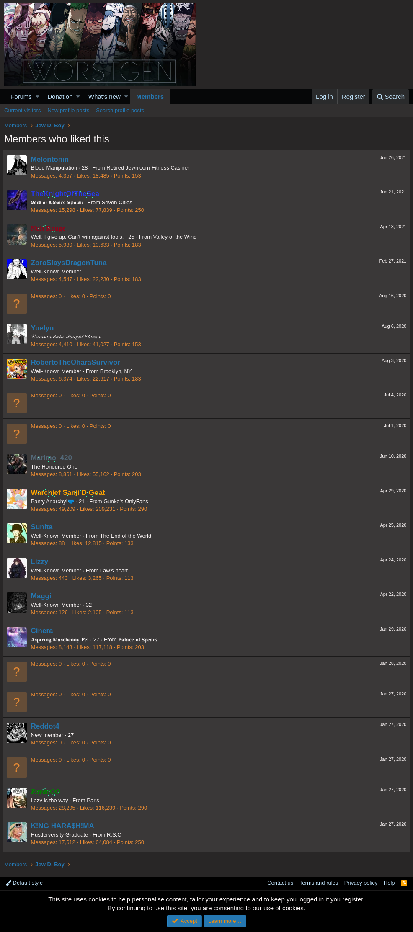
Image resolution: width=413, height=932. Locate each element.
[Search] (390, 96)
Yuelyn (44, 328)
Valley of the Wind (177, 237)
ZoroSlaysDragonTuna (71, 263)
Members (150, 96)
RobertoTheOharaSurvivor (78, 362)
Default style (24, 883)
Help (389, 883)
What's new (104, 96)
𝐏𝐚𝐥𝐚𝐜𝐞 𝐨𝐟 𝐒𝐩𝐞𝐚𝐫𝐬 (140, 639)
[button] (37, 96)
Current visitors (22, 110)
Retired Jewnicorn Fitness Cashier (150, 168)
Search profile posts (120, 110)
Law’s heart (116, 570)
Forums (21, 96)
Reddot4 (47, 726)
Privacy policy (360, 883)
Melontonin (52, 159)
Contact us (280, 883)
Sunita (44, 527)
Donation (59, 96)
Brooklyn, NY (118, 371)
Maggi (43, 596)
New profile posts (68, 110)
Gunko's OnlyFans (128, 501)
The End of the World (128, 536)
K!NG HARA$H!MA (64, 826)
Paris (95, 800)
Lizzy (42, 562)
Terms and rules (318, 883)
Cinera (44, 631)
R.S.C (116, 835)
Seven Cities (119, 202)
